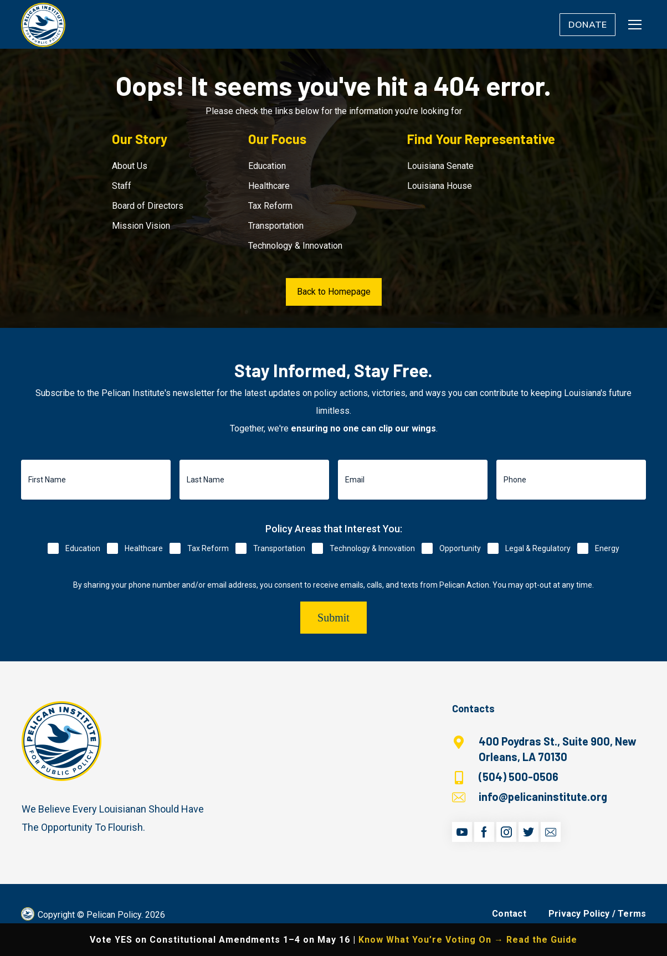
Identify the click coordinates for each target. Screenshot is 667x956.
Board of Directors (147, 206)
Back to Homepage (334, 291)
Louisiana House (439, 186)
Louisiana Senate (440, 166)
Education (267, 166)
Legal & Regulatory (538, 548)
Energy (607, 548)
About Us (129, 166)
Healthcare (269, 186)
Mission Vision (141, 225)
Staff (121, 186)
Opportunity (460, 548)
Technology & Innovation (295, 245)
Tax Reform (270, 206)
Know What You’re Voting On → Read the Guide (467, 939)
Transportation (276, 225)
